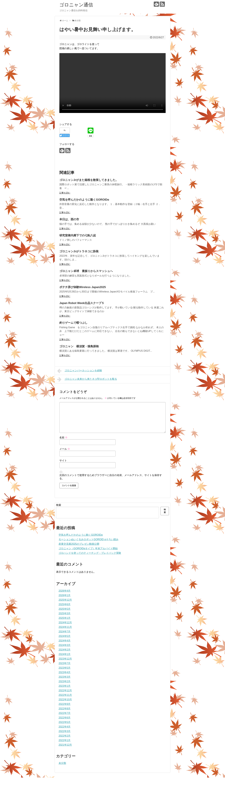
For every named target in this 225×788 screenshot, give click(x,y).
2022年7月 (65, 713)
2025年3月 (65, 613)
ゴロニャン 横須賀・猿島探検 (79, 346)
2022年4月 (65, 726)
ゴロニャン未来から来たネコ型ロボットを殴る (87, 379)
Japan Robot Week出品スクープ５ (81, 303)
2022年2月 (65, 735)
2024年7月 (65, 631)
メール (64, 449)
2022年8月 (65, 708)
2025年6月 (65, 604)
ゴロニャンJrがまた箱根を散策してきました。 (88, 180)
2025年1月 (65, 618)
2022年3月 (65, 731)
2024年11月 (65, 627)
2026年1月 (65, 595)
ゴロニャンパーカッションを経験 (79, 370)
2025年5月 (65, 609)
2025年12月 (65, 599)
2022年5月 (65, 722)
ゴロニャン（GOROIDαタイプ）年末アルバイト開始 (88, 548)
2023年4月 (65, 672)
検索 (58, 505)
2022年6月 (65, 717)
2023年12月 (65, 658)
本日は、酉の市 (69, 219)
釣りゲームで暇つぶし (73, 322)
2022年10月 (65, 699)
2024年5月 (65, 636)
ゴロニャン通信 (76, 4)
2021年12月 (65, 744)
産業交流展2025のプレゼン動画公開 (79, 544)
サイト (63, 460)
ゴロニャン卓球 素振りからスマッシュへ (86, 271)
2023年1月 (65, 686)
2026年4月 (65, 590)
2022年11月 (65, 695)
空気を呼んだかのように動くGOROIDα (84, 199)
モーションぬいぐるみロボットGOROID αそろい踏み (88, 539)
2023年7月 (65, 663)
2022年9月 (65, 704)
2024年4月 (65, 640)
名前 (63, 437)
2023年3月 (65, 677)
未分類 (62, 763)
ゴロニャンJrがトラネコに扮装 (79, 251)
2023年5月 (65, 667)
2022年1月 (65, 740)
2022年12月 (65, 690)
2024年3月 (65, 645)
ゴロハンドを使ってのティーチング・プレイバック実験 (90, 553)
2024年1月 (65, 654)
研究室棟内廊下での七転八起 (77, 235)
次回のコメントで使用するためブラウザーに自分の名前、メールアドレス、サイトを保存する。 (110, 477)
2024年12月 (65, 622)
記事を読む (64, 193)
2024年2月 (65, 649)
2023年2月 (65, 681)
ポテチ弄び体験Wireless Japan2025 (82, 287)
